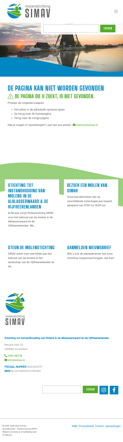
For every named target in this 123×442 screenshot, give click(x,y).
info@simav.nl (16, 360)
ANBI (74, 426)
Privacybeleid (86, 426)
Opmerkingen (113, 426)
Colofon (99, 426)
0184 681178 (15, 355)
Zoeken (107, 28)
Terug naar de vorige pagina (31, 118)
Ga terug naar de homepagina (32, 113)
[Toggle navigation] (115, 11)
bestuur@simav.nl (87, 125)
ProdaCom (7, 435)
